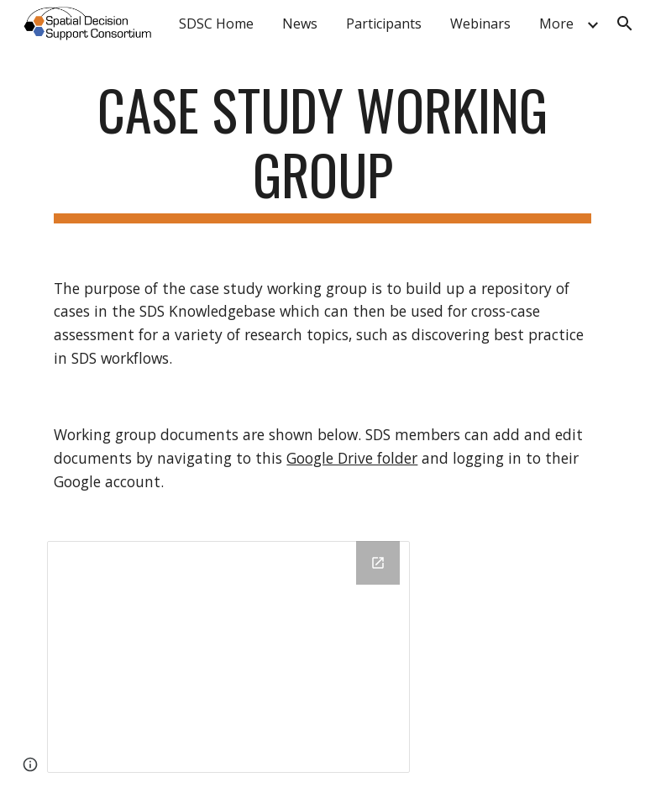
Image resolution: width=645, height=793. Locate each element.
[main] (322, 150)
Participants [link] (384, 23)
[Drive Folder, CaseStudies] (228, 657)
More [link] (556, 23)
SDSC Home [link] (216, 23)
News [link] (299, 23)
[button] (625, 23)
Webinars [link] (480, 23)
